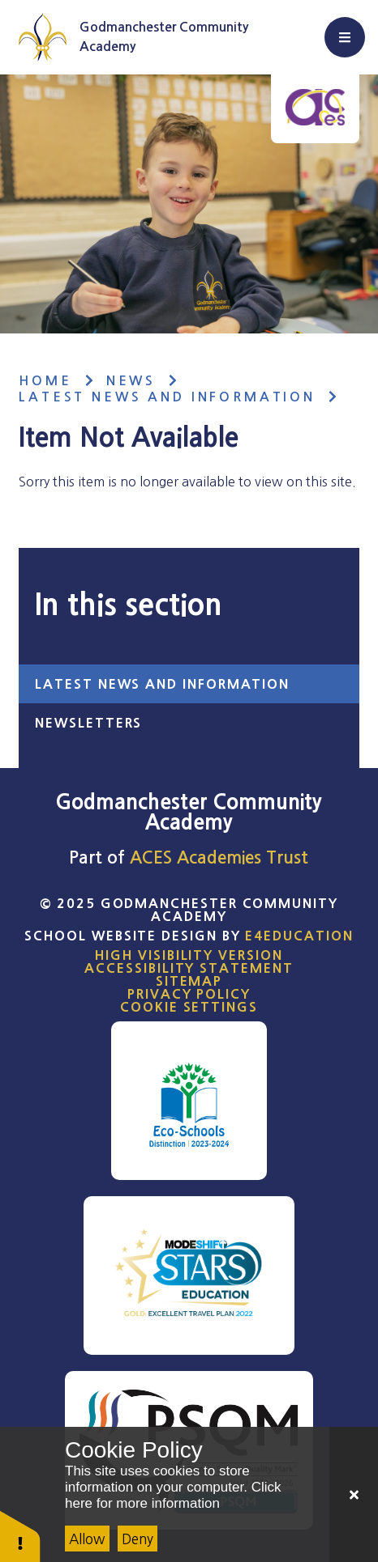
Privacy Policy (189, 993)
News (131, 381)
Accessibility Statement (188, 967)
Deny (137, 1539)
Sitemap (189, 980)
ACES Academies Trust (219, 857)
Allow (87, 1539)
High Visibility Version (188, 955)
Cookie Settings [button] (189, 1006)
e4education (299, 935)
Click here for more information (173, 1495)
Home (45, 381)
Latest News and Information (167, 397)
